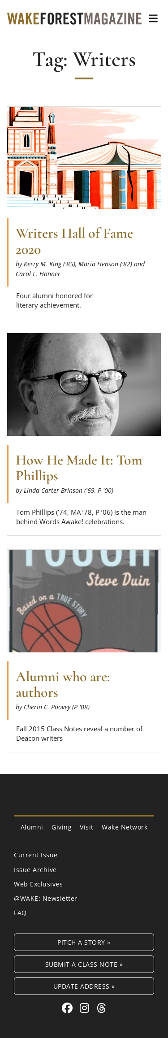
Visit (87, 827)
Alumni (32, 827)
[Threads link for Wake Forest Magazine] (102, 1007)
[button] (153, 18)
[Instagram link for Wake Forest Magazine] (86, 1007)
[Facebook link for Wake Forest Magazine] (69, 1007)
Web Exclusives (38, 884)
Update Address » (84, 986)
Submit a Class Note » (84, 964)
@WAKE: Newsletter (46, 898)
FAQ (20, 912)
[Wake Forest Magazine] (74, 18)
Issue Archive (35, 869)
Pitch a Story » (84, 942)
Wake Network (124, 827)
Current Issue (36, 855)
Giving (62, 827)
